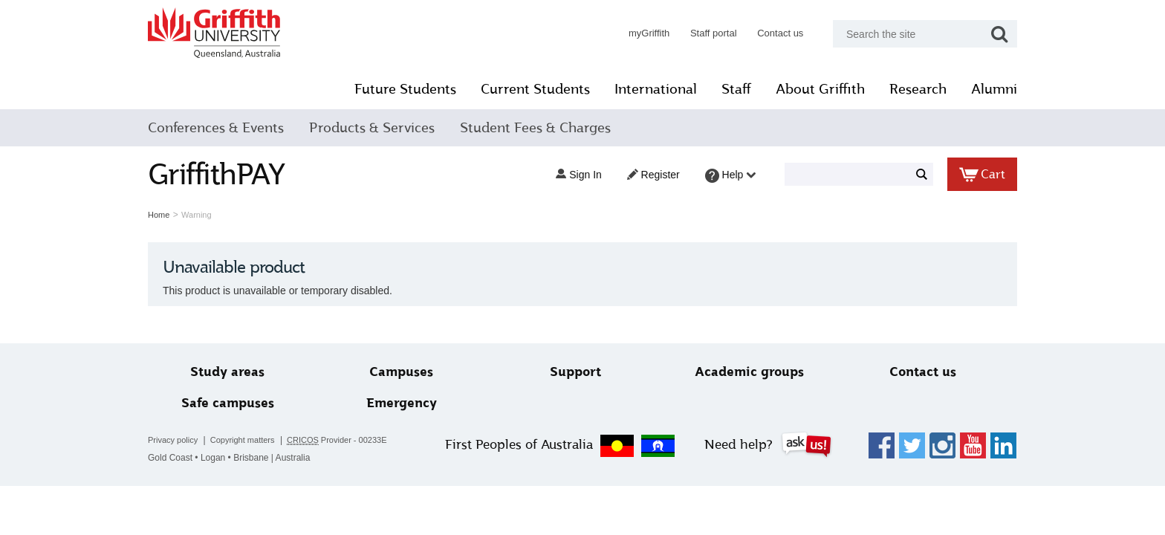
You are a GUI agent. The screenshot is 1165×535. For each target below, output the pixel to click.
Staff (736, 89)
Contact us (780, 33)
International (655, 89)
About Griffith (820, 89)
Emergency (401, 403)
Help (730, 176)
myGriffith (649, 33)
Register (653, 175)
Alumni (994, 89)
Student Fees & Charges (535, 128)
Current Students (535, 89)
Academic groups (749, 372)
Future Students (405, 89)
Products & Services (372, 128)
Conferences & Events (216, 128)
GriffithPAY (216, 174)
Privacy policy (173, 439)
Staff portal (713, 33)
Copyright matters (242, 439)
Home (158, 214)
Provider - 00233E (337, 440)
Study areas (227, 372)
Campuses (401, 372)
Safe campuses (227, 403)
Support (575, 372)
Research (918, 89)
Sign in (578, 175)
